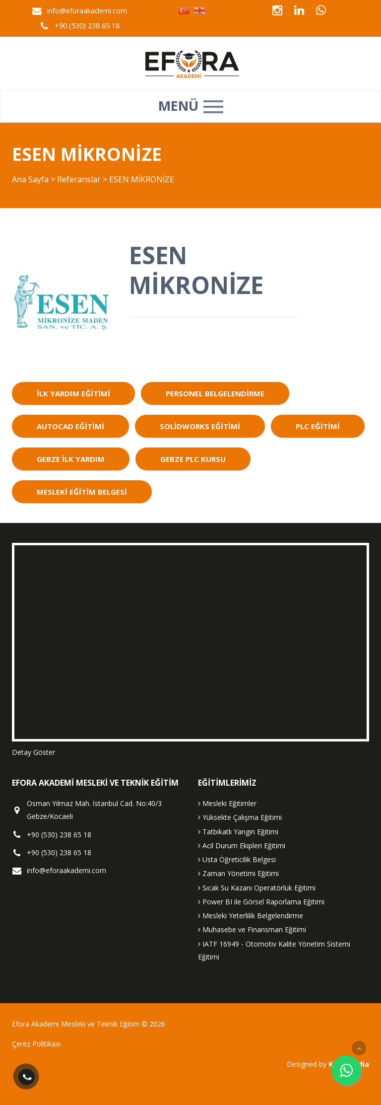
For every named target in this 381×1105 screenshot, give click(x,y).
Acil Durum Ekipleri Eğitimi (241, 845)
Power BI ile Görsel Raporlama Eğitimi (261, 901)
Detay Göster (33, 752)
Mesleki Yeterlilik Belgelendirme (250, 915)
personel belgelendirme (215, 393)
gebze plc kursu (193, 459)
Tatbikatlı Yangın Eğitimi (238, 831)
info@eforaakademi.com (87, 10)
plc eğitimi (318, 426)
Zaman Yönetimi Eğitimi (238, 873)
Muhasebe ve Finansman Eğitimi (252, 929)
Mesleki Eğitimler (227, 803)
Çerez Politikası (36, 1043)
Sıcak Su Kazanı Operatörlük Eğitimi (257, 887)
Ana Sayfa (30, 179)
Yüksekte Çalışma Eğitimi (240, 817)
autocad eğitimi (70, 426)
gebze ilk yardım (71, 459)
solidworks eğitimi (200, 426)
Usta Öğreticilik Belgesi (237, 859)
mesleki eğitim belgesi (82, 492)
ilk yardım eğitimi (73, 393)
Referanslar (79, 179)
